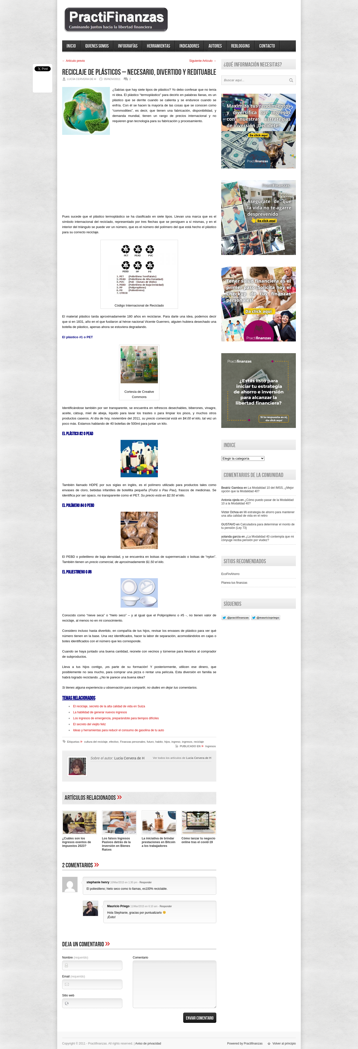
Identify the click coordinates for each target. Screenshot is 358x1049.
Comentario (140, 957)
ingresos (187, 741)
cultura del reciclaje (96, 741)
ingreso (176, 741)
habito (159, 741)
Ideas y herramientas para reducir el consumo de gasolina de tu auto (118, 730)
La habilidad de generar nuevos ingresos (100, 712)
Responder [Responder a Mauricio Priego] (166, 906)
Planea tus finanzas (234, 582)
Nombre (75, 957)
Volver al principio (284, 1043)
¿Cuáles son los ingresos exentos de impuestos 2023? (76, 842)
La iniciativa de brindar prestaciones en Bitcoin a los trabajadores (158, 842)
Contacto (267, 46)
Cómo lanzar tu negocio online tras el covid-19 (198, 840)
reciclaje (199, 741)
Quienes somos (97, 46)
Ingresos (210, 746)
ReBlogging (240, 46)
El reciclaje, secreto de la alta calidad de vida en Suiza (109, 706)
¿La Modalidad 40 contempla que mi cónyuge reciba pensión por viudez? (257, 538)
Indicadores (189, 46)
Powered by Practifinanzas (245, 1043)
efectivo (114, 741)
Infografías (127, 46)
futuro (150, 741)
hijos (167, 741)
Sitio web (68, 995)
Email (73, 976)
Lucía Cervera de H (198, 757)
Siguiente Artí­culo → (202, 61)
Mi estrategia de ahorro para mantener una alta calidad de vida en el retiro (258, 513)
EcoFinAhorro (230, 574)
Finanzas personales (132, 741)
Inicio (71, 46)
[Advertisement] (139, 171)
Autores (215, 46)
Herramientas (158, 46)
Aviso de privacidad (148, 1043)
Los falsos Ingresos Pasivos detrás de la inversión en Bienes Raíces (116, 844)
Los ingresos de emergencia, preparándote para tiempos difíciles (116, 718)
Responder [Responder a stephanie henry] (145, 882)
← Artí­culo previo (73, 61)
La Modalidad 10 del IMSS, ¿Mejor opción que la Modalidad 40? (257, 489)
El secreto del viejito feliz (89, 724)
